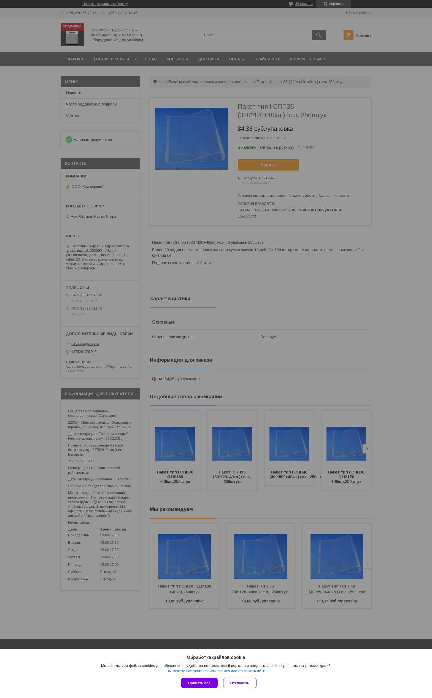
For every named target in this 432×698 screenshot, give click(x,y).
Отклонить (239, 683)
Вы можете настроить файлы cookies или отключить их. (214, 671)
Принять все (199, 683)
